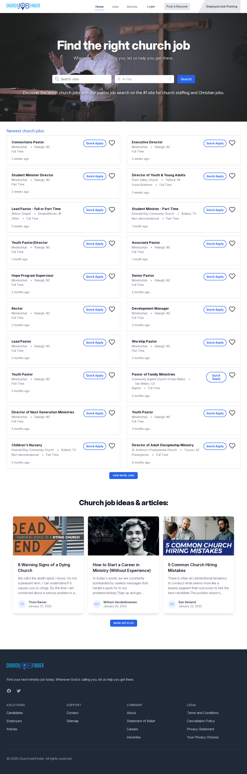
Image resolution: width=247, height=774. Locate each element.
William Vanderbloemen (120, 602)
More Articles (124, 623)
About (131, 713)
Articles (132, 6)
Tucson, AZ (191, 450)
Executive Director (147, 142)
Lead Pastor (21, 341)
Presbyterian (140, 454)
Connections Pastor (28, 142)
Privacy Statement (200, 729)
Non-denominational (145, 218)
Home (99, 6)
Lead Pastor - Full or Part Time (36, 209)
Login (151, 6)
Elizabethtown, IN (49, 213)
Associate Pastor (146, 243)
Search (186, 79)
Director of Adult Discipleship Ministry (163, 445)
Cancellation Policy (201, 721)
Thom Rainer (37, 602)
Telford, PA (172, 180)
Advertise (134, 737)
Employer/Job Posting (221, 6)
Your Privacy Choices (203, 737)
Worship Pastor (144, 341)
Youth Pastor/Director (30, 243)
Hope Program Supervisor (33, 275)
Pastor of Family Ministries (153, 374)
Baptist (136, 388)
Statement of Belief (141, 721)
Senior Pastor (143, 275)
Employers (14, 721)
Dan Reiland (187, 602)
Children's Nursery (27, 445)
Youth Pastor (22, 374)
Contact (72, 713)
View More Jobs (123, 475)
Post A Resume (177, 6)
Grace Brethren (142, 184)
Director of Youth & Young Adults (158, 175)
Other (15, 218)
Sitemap (73, 721)
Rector (17, 308)
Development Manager (150, 308)
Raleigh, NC (42, 147)
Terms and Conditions (203, 713)
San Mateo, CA (145, 383)
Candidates (14, 713)
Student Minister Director (32, 175)
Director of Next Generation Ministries (43, 412)
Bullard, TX (189, 213)
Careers (132, 729)
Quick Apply (94, 143)
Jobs (115, 6)
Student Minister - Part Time (155, 209)
